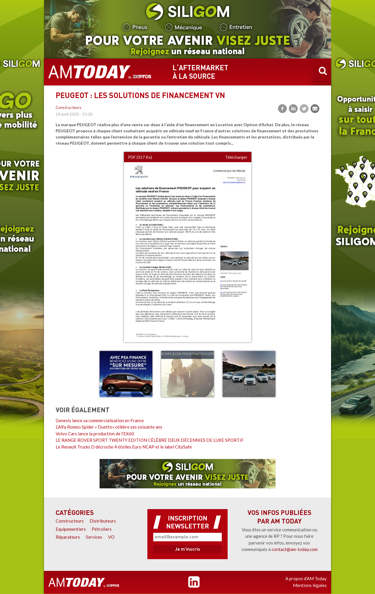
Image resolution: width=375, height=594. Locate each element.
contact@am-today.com (295, 549)
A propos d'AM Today (306, 578)
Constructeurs (68, 108)
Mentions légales (310, 585)
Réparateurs (68, 537)
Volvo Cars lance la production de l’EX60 (95, 433)
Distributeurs (103, 520)
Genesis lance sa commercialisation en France (100, 420)
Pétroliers (102, 529)
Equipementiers (71, 529)
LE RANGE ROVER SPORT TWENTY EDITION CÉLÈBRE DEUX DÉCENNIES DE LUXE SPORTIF (150, 440)
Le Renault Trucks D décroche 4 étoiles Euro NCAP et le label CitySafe (124, 446)
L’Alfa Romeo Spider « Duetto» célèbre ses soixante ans (109, 426)
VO (111, 537)
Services (94, 537)
